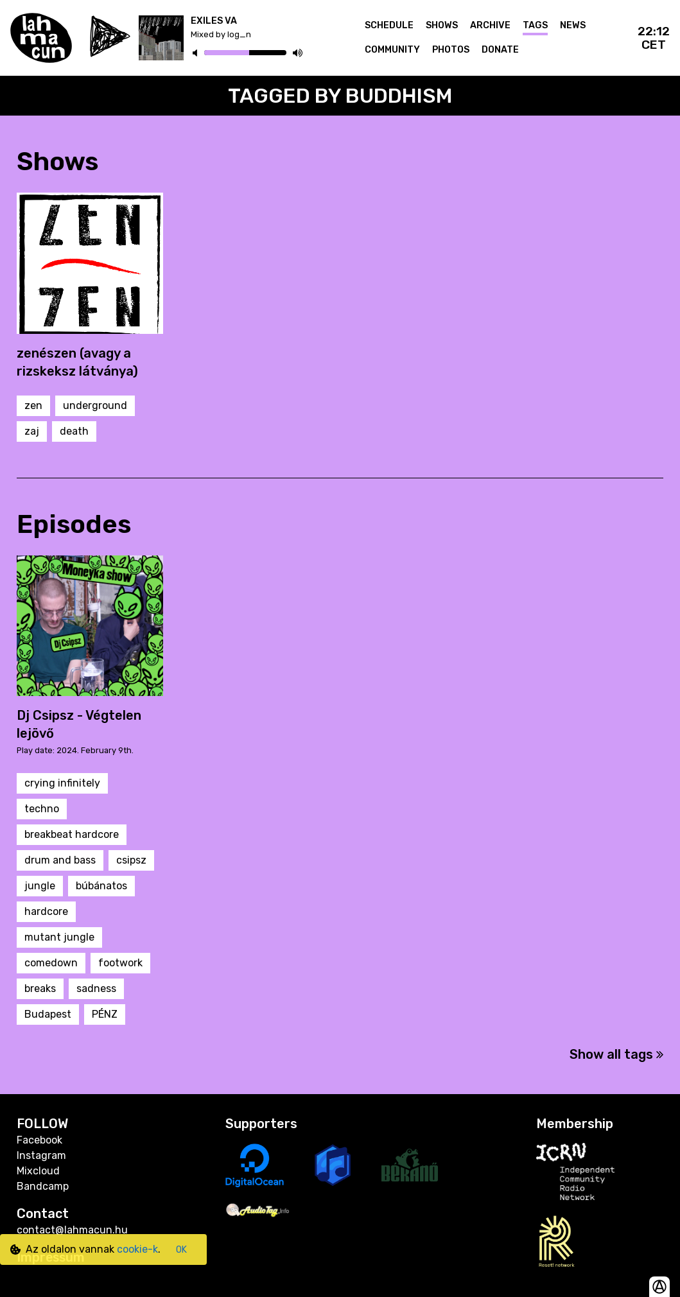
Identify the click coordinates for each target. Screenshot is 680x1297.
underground (95, 405)
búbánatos (101, 886)
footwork (120, 963)
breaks (40, 988)
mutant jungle (59, 937)
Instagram (41, 1155)
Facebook (39, 1140)
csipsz (131, 860)
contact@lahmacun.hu (72, 1230)
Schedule (389, 25)
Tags (535, 25)
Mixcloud (38, 1171)
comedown (51, 963)
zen (33, 405)
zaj (31, 431)
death (74, 431)
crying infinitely (62, 783)
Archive (490, 25)
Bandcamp (43, 1186)
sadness (96, 988)
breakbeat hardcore (71, 834)
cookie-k (137, 1249)
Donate (500, 49)
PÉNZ (105, 1014)
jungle (39, 886)
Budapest (47, 1014)
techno (41, 809)
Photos (450, 49)
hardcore (46, 911)
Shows (442, 25)
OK (181, 1249)
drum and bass (60, 860)
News (573, 25)
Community (392, 49)
